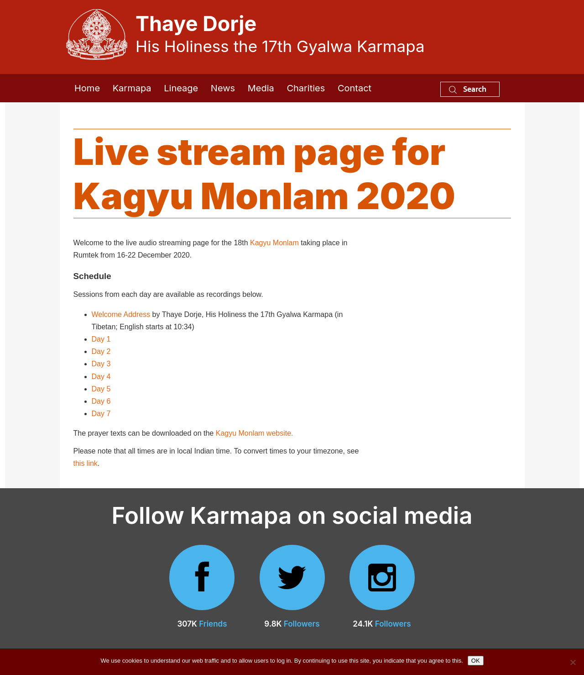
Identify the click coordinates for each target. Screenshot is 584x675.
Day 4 (101, 376)
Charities (306, 88)
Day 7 (101, 413)
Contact (354, 88)
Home (87, 88)
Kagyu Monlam (274, 243)
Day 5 (101, 389)
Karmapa (132, 88)
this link (85, 463)
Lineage (181, 88)
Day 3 (101, 364)
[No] (572, 662)
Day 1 (101, 339)
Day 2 (101, 351)
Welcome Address (121, 314)
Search (467, 89)
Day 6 (101, 401)
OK (475, 660)
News (223, 88)
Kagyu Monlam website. (254, 433)
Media (261, 88)
